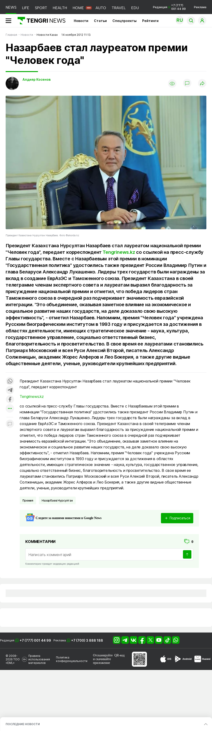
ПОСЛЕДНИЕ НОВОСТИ (23, 724)
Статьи (100, 21)
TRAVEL (119, 8)
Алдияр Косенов (36, 79)
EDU (135, 8)
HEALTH (60, 8)
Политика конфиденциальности (71, 659)
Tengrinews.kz (119, 252)
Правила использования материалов (39, 659)
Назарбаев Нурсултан (57, 500)
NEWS (11, 7)
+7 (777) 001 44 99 (35, 640)
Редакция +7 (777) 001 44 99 (169, 7)
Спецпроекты (124, 21)
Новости (81, 21)
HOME (78, 8)
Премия (27, 500)
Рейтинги (150, 21)
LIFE (25, 8)
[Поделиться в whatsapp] (10, 381)
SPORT (41, 8)
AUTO (101, 8)
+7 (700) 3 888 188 (87, 640)
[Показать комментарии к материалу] (10, 424)
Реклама (200, 7)
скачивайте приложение (102, 661)
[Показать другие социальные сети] (10, 408)
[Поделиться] (202, 83)
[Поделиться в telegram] (10, 390)
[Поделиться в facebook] (10, 399)
